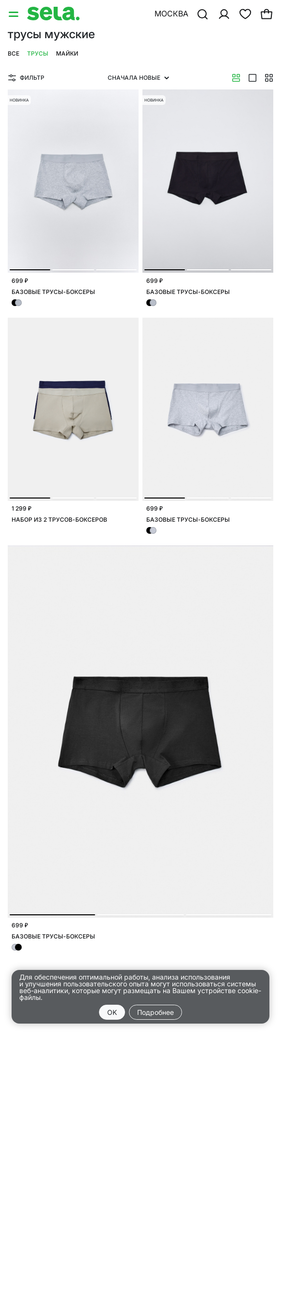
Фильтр (26, 77)
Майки (67, 53)
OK (112, 1012)
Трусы (37, 53)
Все (13, 53)
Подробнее (155, 1012)
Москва (171, 13)
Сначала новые (138, 77)
